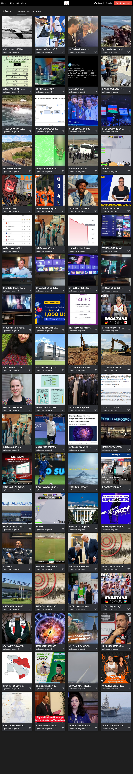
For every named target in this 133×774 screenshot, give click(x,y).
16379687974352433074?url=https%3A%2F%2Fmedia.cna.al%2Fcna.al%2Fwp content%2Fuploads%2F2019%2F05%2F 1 (47, 674)
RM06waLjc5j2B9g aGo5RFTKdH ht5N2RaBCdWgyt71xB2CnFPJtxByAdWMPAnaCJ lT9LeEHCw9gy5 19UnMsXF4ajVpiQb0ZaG (14, 715)
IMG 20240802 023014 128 (14, 383)
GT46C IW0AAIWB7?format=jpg (47, 50)
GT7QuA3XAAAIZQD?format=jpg (80, 466)
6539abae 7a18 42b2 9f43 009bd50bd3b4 (14, 341)
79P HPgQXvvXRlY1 (44, 92)
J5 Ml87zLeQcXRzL (110, 217)
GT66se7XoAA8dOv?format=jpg (14, 507)
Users (38, 11)
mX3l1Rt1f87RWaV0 (78, 507)
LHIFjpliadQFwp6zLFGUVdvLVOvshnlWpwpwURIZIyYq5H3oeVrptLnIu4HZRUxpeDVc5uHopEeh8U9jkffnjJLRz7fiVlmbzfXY (80, 258)
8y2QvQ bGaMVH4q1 (111, 50)
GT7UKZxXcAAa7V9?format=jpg (47, 424)
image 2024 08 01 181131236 (47, 175)
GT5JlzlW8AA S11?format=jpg (14, 92)
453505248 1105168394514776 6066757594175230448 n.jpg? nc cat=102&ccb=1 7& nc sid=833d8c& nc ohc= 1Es (14, 632)
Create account (123, 3)
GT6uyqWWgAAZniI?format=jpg (47, 507)
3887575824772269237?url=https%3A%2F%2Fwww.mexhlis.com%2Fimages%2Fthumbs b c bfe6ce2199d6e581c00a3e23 (80, 715)
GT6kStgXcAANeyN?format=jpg (80, 632)
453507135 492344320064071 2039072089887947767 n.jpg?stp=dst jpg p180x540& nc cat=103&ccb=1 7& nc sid (113, 591)
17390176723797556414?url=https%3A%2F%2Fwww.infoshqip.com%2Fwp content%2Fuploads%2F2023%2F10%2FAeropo (14, 549)
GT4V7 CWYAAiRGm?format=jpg (14, 424)
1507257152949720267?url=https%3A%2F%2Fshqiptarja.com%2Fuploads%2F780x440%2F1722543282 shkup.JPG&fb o (113, 466)
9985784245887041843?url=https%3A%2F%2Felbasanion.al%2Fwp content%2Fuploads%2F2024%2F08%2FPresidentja (80, 757)
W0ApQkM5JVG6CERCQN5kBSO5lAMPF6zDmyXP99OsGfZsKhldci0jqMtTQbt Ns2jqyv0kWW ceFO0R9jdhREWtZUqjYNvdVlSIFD (113, 757)
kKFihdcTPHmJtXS (11, 175)
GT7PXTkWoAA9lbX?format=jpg (14, 258)
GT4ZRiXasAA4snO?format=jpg (47, 341)
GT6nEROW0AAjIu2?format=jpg (113, 92)
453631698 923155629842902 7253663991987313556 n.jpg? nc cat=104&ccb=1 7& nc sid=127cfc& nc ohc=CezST (14, 133)
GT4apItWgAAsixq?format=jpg (113, 341)
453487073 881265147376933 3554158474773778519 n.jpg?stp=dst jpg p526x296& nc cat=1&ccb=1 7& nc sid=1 (47, 466)
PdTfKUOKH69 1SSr (44, 258)
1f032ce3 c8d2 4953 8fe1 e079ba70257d (113, 300)
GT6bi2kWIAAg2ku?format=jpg (113, 133)
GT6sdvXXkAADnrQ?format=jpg (80, 50)
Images (21, 11)
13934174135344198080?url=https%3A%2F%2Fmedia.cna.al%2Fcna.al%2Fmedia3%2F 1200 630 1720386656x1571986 (47, 632)
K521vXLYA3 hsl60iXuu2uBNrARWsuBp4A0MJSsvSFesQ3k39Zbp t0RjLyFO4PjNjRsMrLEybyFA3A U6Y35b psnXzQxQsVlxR (14, 50)
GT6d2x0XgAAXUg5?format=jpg (113, 632)
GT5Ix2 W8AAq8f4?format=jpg (80, 424)
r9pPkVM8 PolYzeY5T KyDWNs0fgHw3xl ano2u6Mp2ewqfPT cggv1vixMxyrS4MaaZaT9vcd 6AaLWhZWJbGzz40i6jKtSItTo (14, 674)
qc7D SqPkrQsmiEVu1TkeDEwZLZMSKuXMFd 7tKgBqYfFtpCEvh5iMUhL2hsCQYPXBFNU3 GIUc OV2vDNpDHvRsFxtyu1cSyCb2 (14, 757)
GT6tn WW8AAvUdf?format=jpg (47, 133)
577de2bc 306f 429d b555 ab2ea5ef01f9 (80, 300)
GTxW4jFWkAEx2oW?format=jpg (113, 507)
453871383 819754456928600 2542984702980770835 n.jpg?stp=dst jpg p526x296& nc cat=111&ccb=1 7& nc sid (113, 715)
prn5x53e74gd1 (76, 92)
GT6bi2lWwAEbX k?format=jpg (80, 133)
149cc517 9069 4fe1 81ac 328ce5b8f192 (80, 341)
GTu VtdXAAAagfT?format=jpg (47, 383)
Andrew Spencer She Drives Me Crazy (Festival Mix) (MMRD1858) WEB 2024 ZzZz (113, 549)
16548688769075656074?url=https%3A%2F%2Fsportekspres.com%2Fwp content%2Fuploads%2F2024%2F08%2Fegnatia (47, 591)
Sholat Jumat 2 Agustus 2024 (47, 715)
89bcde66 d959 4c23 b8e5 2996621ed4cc (47, 300)
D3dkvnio (7, 591)
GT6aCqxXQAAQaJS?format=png (113, 424)
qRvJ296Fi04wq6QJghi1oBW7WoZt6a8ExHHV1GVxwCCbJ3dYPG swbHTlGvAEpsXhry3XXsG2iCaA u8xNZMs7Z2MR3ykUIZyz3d (80, 549)
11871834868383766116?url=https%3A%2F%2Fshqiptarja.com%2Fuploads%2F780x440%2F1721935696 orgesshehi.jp (113, 674)
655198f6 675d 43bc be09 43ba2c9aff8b (14, 300)
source (105, 175)
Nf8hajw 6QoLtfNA (77, 175)
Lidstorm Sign (9, 217)
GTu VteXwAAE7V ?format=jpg (113, 383)
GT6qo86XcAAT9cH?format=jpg (80, 217)
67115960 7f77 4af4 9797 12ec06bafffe (113, 258)
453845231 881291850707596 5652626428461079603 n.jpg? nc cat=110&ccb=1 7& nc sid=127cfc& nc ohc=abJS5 (47, 757)
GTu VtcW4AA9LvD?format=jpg (80, 383)
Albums (30, 11)
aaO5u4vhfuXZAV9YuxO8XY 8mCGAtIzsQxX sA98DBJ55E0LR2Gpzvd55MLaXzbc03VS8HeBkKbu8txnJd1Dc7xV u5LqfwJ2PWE (80, 591)
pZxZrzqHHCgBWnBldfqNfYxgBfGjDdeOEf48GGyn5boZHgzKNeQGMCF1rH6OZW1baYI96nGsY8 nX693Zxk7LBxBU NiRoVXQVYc (80, 674)
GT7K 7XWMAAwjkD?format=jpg (47, 217)
